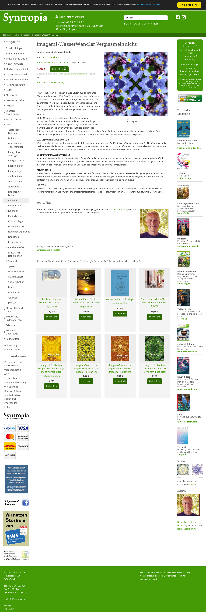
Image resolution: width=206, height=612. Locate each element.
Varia (17, 35)
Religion (10, 105)
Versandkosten (12, 369)
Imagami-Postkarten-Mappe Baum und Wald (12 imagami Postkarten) (154, 368)
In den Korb (59, 69)
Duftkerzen (14, 138)
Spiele (11, 266)
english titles (15, 176)
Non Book (13, 236)
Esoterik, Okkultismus (12, 112)
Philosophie (12, 95)
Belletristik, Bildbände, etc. (14, 318)
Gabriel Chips (15, 181)
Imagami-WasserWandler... (46, 35)
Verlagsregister (12, 349)
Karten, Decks (13, 119)
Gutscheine (14, 186)
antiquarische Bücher (17, 58)
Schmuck (12, 261)
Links (7, 407)
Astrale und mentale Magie (120, 299)
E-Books (10, 325)
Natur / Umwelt (14, 63)
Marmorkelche (16, 226)
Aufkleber (13, 297)
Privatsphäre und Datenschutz (13, 363)
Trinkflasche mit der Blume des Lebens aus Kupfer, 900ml (154, 302)
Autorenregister (13, 345)
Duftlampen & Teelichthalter (15, 145)
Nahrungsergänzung (18, 231)
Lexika (11, 287)
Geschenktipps (14, 48)
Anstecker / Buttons (14, 131)
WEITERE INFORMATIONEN (19, 8)
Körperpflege (15, 221)
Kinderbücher (15, 216)
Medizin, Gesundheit (17, 68)
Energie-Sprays (16, 160)
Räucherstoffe (16, 247)
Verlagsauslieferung (15, 382)
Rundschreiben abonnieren (12, 397)
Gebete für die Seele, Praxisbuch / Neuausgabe (86, 301)
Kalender (13, 210)
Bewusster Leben (15, 100)
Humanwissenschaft (17, 74)
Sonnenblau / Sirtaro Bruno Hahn (53, 62)
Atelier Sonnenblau (118, 209)
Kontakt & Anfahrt (14, 391)
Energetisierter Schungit (16, 153)
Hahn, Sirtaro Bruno (50, 57)
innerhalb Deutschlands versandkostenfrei (71, 74)
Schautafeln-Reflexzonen (15, 254)
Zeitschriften (13, 338)
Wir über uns (11, 386)
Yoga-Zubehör (16, 281)
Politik (9, 89)
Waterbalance (15, 276)
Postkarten (14, 292)
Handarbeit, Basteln (14, 193)
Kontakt (7, 605)
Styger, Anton (51, 306)
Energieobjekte (16, 170)
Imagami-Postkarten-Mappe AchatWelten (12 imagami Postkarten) (120, 368)
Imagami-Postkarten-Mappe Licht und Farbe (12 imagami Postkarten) (51, 368)
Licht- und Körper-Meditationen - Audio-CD (51, 301)
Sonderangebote (15, 53)
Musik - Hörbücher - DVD (17, 309)
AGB (6, 374)
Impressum (10, 402)
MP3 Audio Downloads (12, 332)
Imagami (26, 35)
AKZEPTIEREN (189, 5)
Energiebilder (15, 165)
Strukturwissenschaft (17, 79)
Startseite (7, 35)
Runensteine (15, 242)
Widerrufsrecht (12, 378)
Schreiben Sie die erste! (48, 249)
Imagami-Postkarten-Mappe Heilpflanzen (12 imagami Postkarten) (86, 368)
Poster (12, 302)
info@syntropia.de (69, 29)
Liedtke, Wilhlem (120, 303)
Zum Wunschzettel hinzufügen (51, 82)
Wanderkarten (16, 271)
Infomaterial (14, 205)
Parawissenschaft (15, 84)
